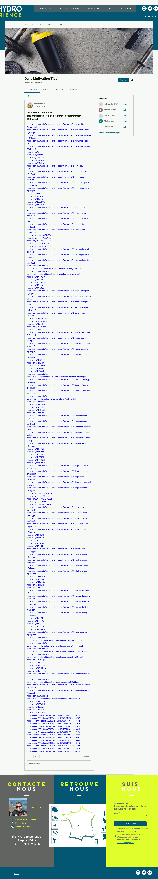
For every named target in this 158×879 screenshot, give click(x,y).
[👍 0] (29, 756)
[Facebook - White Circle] (150, 8)
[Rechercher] (112, 80)
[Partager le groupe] (132, 80)
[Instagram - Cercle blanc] (144, 8)
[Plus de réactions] (36, 756)
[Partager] (90, 103)
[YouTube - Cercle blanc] (155, 8)
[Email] (129, 817)
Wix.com (16, 874)
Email (117, 813)
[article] (59, 435)
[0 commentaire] (83, 756)
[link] (32, 89)
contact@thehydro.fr (23, 827)
